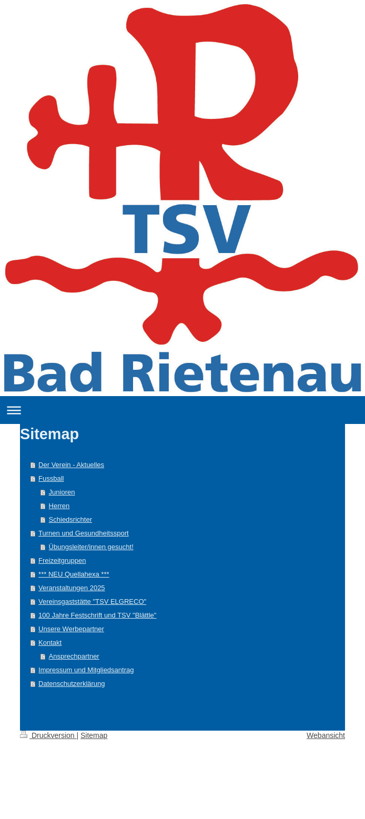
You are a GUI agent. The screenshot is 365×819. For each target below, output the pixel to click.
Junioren (62, 492)
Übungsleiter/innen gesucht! (91, 547)
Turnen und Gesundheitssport (83, 533)
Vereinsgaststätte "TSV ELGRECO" (92, 601)
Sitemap (93, 735)
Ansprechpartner (74, 656)
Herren (59, 506)
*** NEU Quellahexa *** (73, 574)
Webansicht (326, 735)
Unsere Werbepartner (71, 629)
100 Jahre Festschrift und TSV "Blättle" (97, 615)
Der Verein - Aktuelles (71, 465)
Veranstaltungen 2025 (71, 588)
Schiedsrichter (70, 519)
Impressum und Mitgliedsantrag (86, 670)
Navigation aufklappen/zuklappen (182, 410)
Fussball (51, 478)
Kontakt (50, 642)
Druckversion (48, 735)
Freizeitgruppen (62, 560)
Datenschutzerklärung (71, 683)
